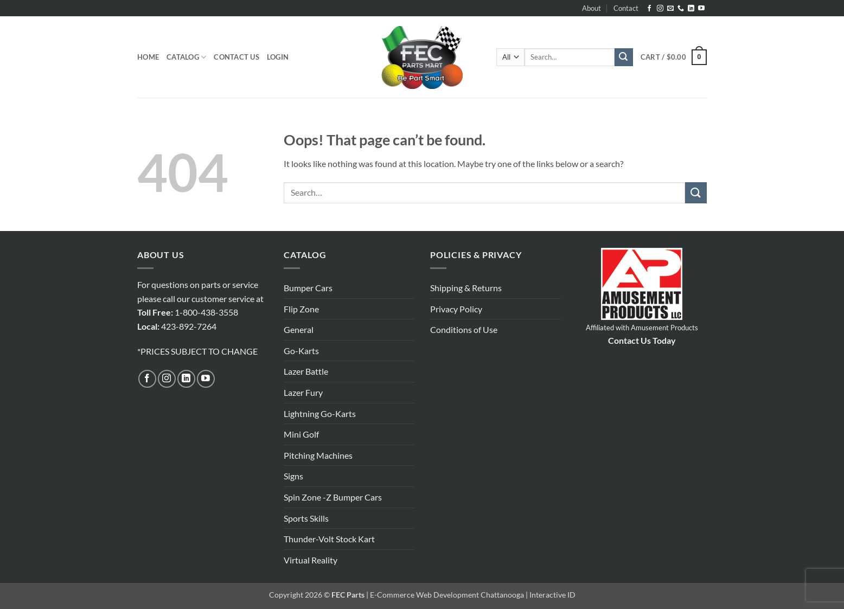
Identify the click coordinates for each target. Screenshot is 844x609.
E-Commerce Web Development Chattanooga (447, 594)
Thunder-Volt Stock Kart (329, 539)
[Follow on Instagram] (660, 8)
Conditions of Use (463, 329)
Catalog (186, 57)
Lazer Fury (303, 392)
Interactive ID (552, 594)
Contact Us (236, 57)
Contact (625, 8)
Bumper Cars (308, 288)
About (591, 8)
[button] (278, 57)
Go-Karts (301, 350)
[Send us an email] (670, 8)
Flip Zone (301, 309)
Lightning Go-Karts (320, 413)
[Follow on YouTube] (701, 8)
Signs (293, 476)
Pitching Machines (318, 455)
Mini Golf (301, 434)
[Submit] (624, 57)
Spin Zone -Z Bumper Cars (333, 497)
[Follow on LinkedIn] (691, 8)
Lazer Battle (306, 371)
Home (148, 57)
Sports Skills (306, 518)
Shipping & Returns (466, 288)
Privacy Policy (456, 309)
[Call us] (680, 8)
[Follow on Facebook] (649, 8)
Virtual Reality (310, 560)
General (299, 329)
